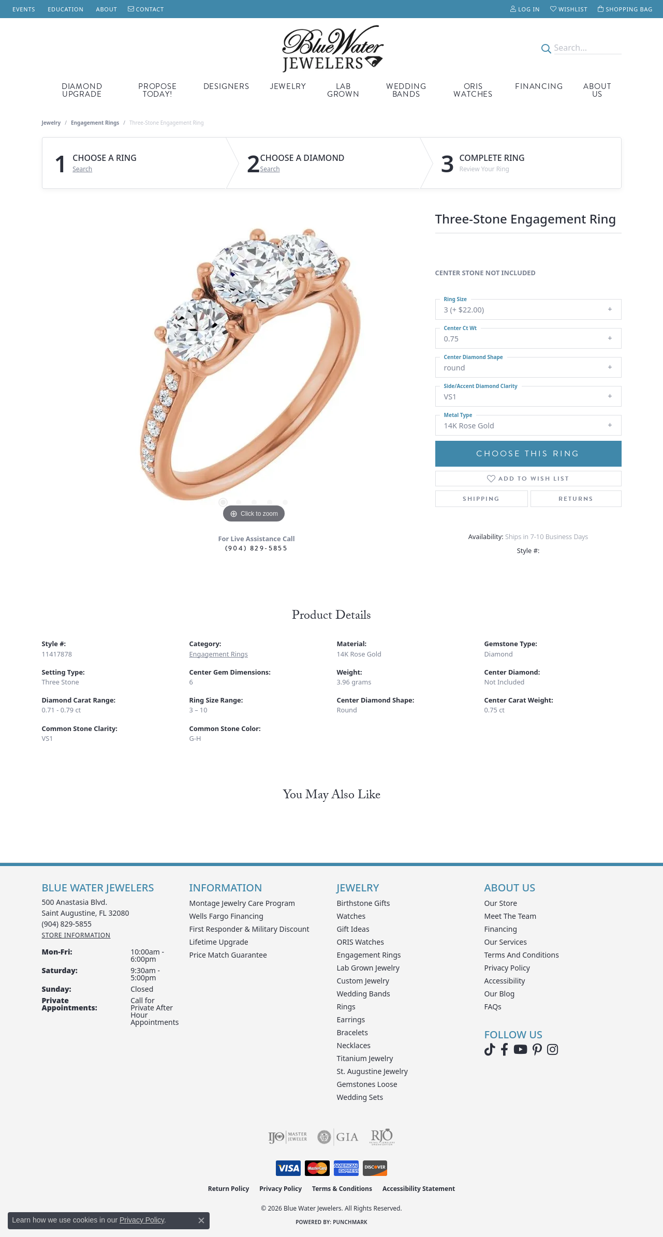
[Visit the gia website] (338, 1137)
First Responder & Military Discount (249, 929)
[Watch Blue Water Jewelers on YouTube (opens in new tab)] (520, 1050)
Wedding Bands (406, 90)
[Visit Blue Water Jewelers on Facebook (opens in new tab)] (504, 1050)
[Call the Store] (67, 924)
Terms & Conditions (342, 1188)
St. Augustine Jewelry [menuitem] (372, 1071)
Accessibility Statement (418, 1188)
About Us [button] (597, 90)
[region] (254, 370)
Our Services (505, 942)
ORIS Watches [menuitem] (360, 942)
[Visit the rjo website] (382, 1137)
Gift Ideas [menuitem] (353, 929)
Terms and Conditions (521, 955)
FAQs (493, 1006)
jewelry (51, 122)
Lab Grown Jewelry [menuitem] (368, 968)
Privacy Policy (507, 968)
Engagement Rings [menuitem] (369, 955)
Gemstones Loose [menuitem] (367, 1084)
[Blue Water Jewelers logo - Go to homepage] (331, 48)
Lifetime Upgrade (218, 942)
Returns (576, 498)
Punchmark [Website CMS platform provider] (350, 1222)
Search (82, 169)
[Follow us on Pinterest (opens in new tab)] (537, 1050)
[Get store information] (76, 935)
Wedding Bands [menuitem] (363, 993)
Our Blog (499, 993)
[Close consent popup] (201, 1220)
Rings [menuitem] (346, 1006)
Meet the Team (510, 916)
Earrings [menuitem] (351, 1019)
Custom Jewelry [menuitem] (363, 981)
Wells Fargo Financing (226, 916)
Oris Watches (473, 90)
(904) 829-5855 (256, 548)
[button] (525, 9)
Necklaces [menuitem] (354, 1045)
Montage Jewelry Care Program (242, 903)
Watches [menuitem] (351, 916)
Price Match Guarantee (228, 955)
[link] (22, 9)
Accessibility (504, 981)
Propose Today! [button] (157, 90)
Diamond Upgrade (82, 90)
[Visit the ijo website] (287, 1137)
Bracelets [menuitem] (352, 1032)
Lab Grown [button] (343, 90)
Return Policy (228, 1188)
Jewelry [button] (288, 86)
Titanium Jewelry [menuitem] (365, 1058)
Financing (539, 86)
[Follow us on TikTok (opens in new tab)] (489, 1050)
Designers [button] (226, 86)
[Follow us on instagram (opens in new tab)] (552, 1050)
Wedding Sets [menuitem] (360, 1097)
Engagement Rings (95, 122)
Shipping (481, 498)
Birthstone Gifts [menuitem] (363, 903)
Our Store (501, 903)
